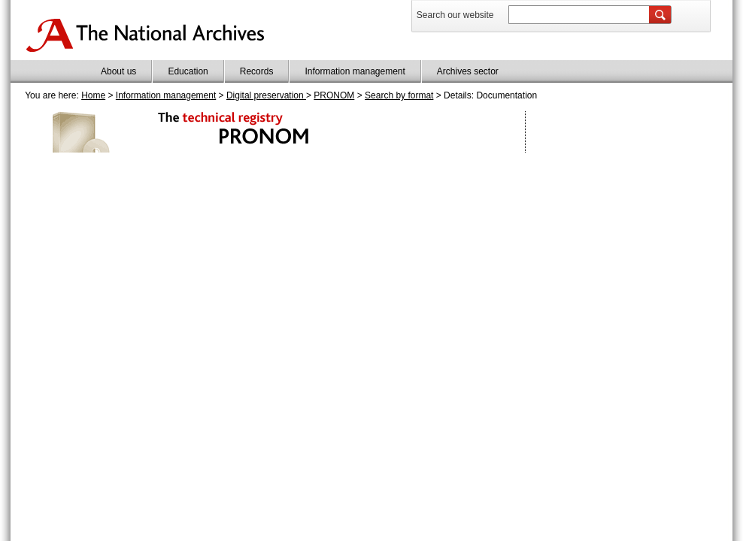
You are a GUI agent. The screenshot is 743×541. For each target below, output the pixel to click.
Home (93, 95)
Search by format (399, 95)
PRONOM (334, 95)
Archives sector (468, 71)
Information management (355, 71)
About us (118, 71)
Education (188, 71)
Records (257, 71)
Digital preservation (266, 95)
